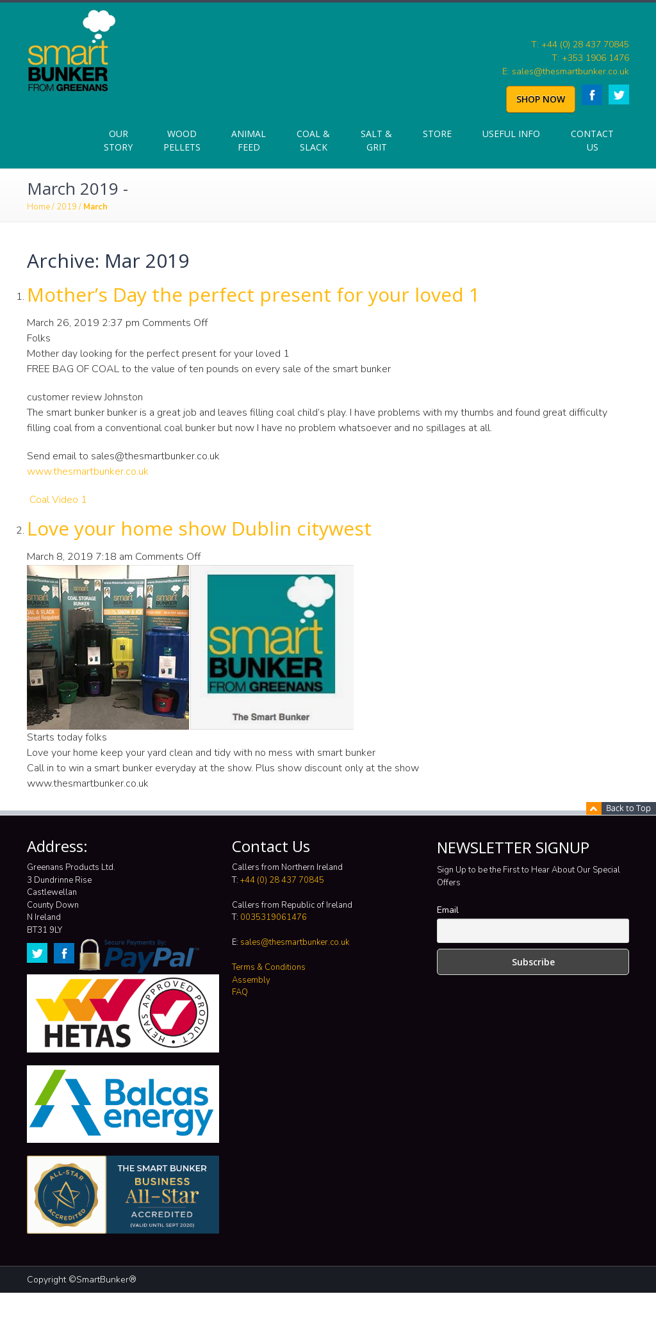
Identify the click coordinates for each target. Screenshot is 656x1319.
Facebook (592, 95)
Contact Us (592, 140)
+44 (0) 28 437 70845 (282, 880)
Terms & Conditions (269, 967)
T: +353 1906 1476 (590, 58)
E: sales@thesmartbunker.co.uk (565, 71)
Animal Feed (248, 140)
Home (38, 207)
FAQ (240, 992)
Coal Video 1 (58, 500)
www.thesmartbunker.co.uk (88, 471)
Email (448, 910)
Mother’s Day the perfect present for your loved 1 (253, 294)
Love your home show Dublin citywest (199, 528)
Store (437, 133)
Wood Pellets (182, 140)
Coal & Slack (313, 140)
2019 (66, 207)
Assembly (251, 980)
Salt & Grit (376, 140)
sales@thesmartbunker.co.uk (294, 942)
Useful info (511, 133)
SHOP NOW (540, 99)
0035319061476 (273, 917)
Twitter (619, 94)
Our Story (118, 140)
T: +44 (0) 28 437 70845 (580, 44)
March (95, 207)
